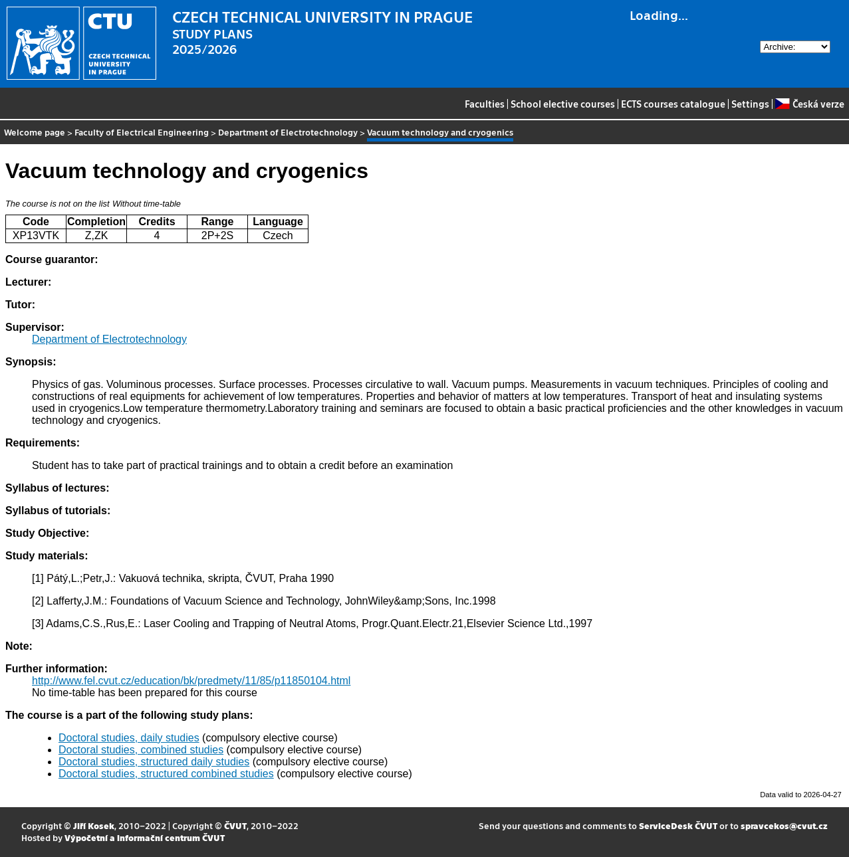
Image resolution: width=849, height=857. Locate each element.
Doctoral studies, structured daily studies (154, 761)
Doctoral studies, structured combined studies (166, 773)
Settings (750, 104)
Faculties (485, 104)
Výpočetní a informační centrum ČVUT (144, 837)
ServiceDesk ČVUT (678, 825)
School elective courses (563, 104)
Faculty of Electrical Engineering (141, 132)
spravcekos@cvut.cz (784, 825)
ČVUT (235, 825)
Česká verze (809, 104)
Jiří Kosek (93, 825)
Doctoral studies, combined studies (141, 749)
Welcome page (34, 132)
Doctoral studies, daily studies (129, 737)
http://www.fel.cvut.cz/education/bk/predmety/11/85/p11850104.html (191, 680)
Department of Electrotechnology (288, 132)
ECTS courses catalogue (673, 104)
